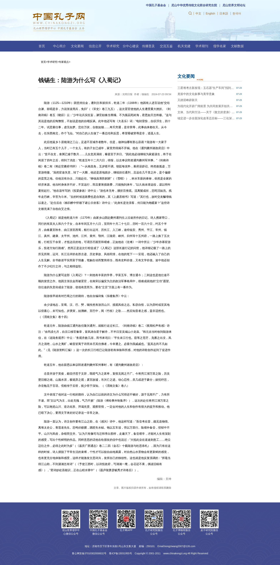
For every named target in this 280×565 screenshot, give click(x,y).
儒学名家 (219, 46)
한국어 (236, 13)
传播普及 (148, 46)
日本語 (223, 13)
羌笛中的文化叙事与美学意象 (196, 93)
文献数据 (237, 46)
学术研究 (112, 46)
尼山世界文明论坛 (233, 5)
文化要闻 (77, 46)
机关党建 (184, 46)
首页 (42, 46)
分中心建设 (131, 46)
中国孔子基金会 (156, 5)
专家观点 (64, 61)
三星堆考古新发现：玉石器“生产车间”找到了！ (206, 87)
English (210, 13)
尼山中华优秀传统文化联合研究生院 (194, 5)
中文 (198, 13)
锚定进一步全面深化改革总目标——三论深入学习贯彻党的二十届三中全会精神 (206, 118)
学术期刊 (201, 46)
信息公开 (95, 46)
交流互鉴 (166, 46)
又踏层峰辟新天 (188, 100)
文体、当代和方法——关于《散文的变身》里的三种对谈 (206, 112)
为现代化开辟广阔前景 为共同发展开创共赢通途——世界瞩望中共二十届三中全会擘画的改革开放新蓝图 (206, 106)
